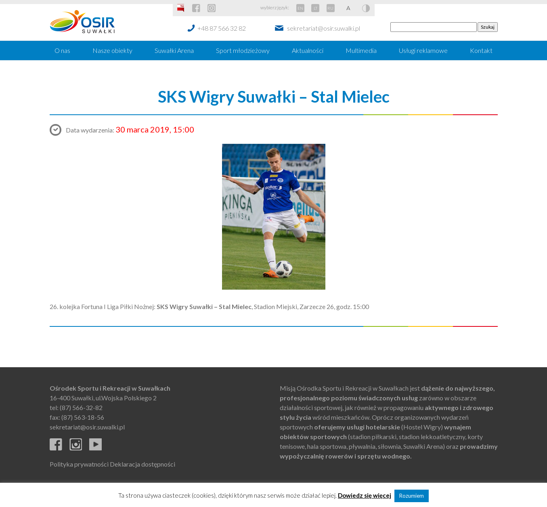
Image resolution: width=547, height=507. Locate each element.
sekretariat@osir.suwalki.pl (323, 28)
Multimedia (361, 50)
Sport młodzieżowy (243, 50)
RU (330, 8)
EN (300, 8)
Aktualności (307, 50)
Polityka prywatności (79, 464)
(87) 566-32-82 (81, 407)
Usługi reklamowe (423, 50)
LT (315, 8)
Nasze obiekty (112, 50)
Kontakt (481, 50)
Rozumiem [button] (411, 495)
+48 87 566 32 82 (221, 28)
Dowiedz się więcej (364, 495)
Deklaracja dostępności (142, 464)
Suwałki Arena (174, 50)
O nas (62, 50)
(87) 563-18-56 (82, 417)
